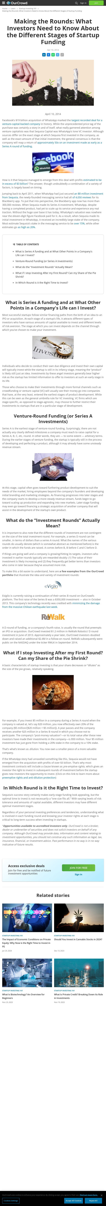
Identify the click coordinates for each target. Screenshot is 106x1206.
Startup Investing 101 (27, 8)
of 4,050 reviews (81, 197)
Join (96, 3)
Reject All (93, 1201)
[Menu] (3, 3)
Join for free (78, 867)
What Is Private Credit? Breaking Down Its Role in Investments (78, 996)
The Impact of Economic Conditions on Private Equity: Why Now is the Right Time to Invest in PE (26, 943)
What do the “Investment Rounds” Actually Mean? (44, 267)
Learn (13, 8)
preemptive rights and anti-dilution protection (28, 777)
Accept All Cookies (73, 1201)
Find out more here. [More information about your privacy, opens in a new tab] (89, 1196)
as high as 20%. (27, 227)
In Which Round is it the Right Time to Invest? (41, 282)
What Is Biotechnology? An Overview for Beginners (23, 996)
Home (4, 8)
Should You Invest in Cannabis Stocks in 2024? (78, 939)
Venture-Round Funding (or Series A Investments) (43, 261)
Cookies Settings (11, 1201)
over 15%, (79, 223)
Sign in (83, 3)
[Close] (102, 1196)
